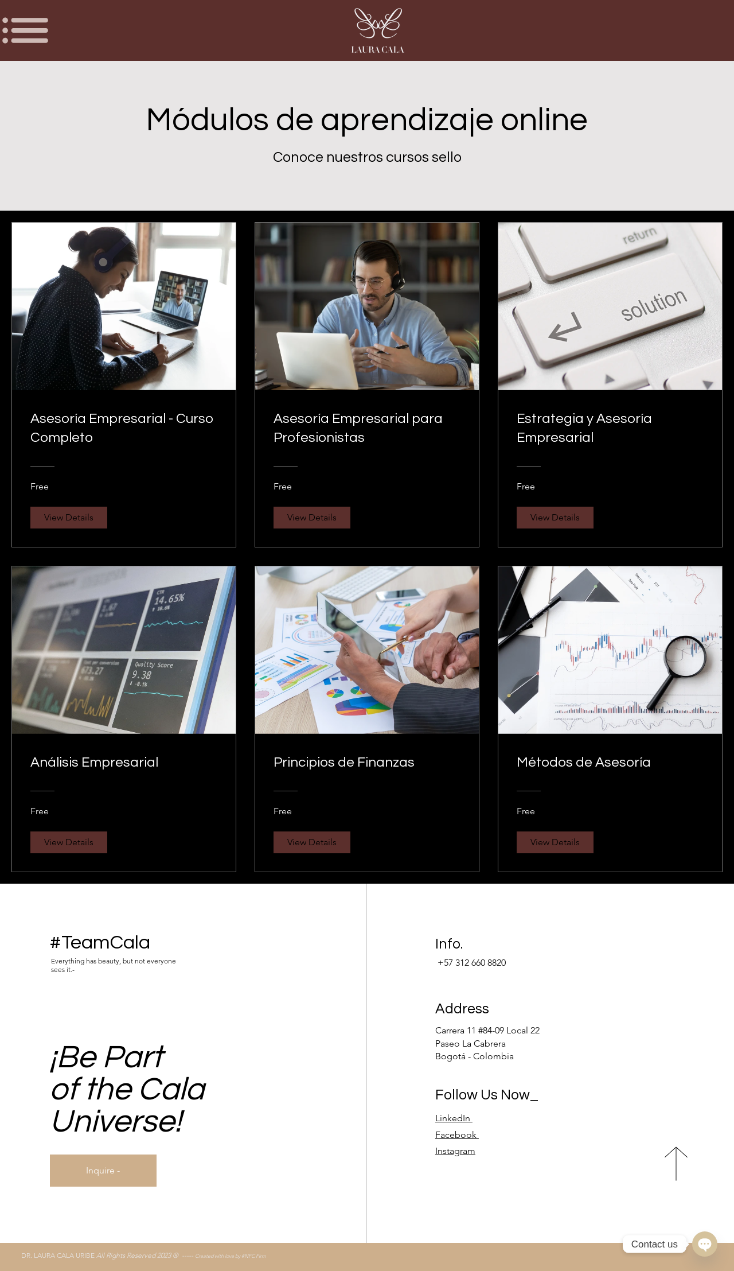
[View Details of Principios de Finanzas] (312, 842)
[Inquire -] (103, 1170)
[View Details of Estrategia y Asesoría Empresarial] (555, 517)
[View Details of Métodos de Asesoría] (555, 842)
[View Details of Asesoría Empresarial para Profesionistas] (312, 517)
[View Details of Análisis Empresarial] (68, 842)
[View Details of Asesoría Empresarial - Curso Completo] (68, 517)
